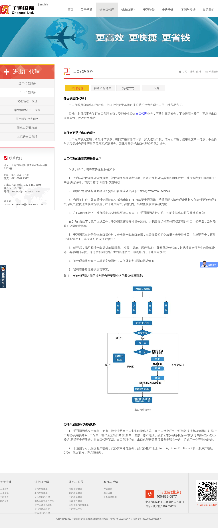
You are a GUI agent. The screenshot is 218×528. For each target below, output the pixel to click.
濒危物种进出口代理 (27, 110)
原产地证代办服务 (27, 118)
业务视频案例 (110, 497)
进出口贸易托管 (27, 127)
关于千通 (86, 9)
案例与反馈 (188, 9)
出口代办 (153, 88)
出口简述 (77, 88)
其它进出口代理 (27, 136)
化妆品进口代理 (27, 101)
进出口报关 (128, 9)
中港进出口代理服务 (79, 505)
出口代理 (141, 113)
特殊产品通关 (102, 88)
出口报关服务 (75, 497)
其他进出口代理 (42, 513)
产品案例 (108, 489)
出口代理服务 (27, 92)
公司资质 (4, 497)
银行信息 (4, 501)
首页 (70, 9)
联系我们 (208, 9)
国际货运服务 (75, 489)
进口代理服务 (27, 83)
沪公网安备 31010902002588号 (146, 519)
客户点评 (108, 493)
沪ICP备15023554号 (120, 519)
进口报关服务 (75, 493)
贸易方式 (128, 88)
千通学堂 (149, 9)
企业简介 (4, 489)
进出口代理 (107, 9)
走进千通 (168, 9)
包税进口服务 (75, 501)
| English (43, 4)
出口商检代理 (75, 509)
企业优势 (4, 493)
